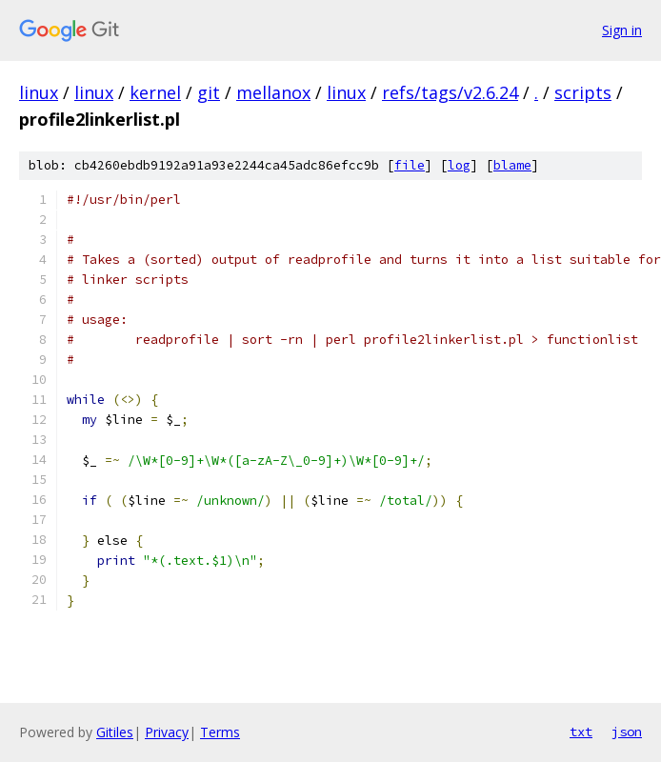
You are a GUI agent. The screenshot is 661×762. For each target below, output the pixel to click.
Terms (220, 732)
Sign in (622, 30)
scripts (582, 92)
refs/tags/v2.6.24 (450, 92)
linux (38, 92)
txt (581, 731)
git (208, 92)
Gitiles (114, 732)
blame (512, 165)
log (459, 165)
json (626, 731)
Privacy (167, 732)
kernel (155, 92)
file (409, 165)
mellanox (273, 92)
